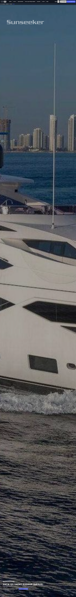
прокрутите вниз (38, 595)
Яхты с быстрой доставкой (30, 1)
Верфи (10, 1)
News (47, 1)
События (38, 1)
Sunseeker (9, 581)
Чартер (14, 1)
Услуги (43, 1)
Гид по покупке (20, 1)
